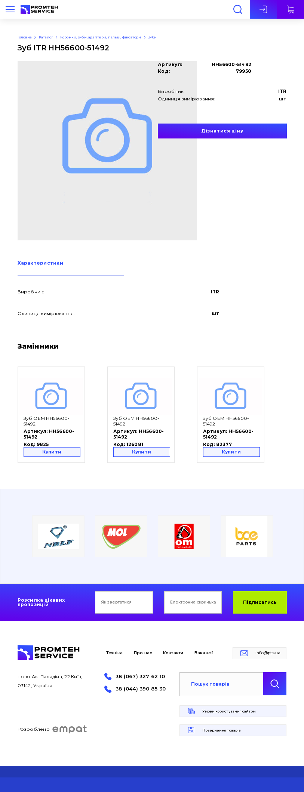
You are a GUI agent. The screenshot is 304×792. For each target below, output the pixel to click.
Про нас (143, 653)
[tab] (71, 268)
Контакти (173, 653)
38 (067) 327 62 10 (140, 676)
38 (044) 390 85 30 (141, 688)
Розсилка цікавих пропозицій (41, 602)
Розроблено (52, 729)
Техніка (114, 653)
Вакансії (203, 653)
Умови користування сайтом (228, 711)
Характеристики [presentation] (40, 263)
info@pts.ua (268, 653)
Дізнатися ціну (222, 131)
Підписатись (260, 602)
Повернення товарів (221, 730)
